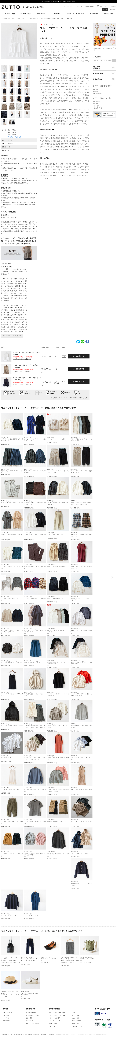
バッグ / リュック (25, 14)
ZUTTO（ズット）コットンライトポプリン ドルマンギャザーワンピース (35, 630)
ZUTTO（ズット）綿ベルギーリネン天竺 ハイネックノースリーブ (58, 630)
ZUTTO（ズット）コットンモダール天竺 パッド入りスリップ (12, 693)
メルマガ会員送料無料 (104, 67)
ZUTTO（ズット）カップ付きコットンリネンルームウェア (81, 821)
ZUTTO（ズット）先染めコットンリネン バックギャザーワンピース (81, 566)
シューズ (68, 14)
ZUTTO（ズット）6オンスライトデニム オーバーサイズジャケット (34, 470)
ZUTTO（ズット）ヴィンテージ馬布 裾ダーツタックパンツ (12, 821)
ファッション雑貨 (9, 14)
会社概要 (43, 1034)
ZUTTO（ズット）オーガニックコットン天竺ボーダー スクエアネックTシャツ (58, 789)
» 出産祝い (96, 103)
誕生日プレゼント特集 (32, 1015)
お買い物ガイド (104, 73)
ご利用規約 (4, 1034)
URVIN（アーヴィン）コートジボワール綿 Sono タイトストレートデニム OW (30, 958)
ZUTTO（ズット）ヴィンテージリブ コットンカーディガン (12, 598)
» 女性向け (96, 89)
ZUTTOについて (69, 6)
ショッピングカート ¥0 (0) (107, 6)
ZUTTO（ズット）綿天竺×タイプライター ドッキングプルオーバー (81, 598)
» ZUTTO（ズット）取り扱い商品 (12, 336)
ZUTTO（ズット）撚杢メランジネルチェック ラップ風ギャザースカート (81, 534)
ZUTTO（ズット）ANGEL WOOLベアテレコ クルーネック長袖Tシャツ (58, 662)
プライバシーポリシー (16, 1034)
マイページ (6, 1018)
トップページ (5, 18)
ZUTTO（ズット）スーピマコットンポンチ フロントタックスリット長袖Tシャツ (12, 630)
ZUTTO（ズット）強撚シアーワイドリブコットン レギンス (35, 566)
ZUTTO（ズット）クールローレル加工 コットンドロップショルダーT (58, 693)
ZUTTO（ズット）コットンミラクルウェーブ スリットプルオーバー (12, 566)
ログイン (79, 6)
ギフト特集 (29, 1018)
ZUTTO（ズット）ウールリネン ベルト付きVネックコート (11, 534)
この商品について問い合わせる (79, 397)
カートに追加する (78, 356)
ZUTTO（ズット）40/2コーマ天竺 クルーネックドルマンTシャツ (81, 630)
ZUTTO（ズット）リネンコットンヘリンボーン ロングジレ (81, 789)
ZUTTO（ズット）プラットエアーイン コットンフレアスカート (12, 853)
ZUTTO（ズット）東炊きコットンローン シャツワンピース (58, 757)
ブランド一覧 (29, 1020)
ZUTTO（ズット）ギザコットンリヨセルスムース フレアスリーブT (81, 757)
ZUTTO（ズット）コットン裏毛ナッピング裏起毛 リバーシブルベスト (35, 502)
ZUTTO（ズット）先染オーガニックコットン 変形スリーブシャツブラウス (35, 853)
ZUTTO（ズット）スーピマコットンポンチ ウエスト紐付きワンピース (35, 439)
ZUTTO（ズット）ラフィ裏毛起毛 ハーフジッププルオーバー (35, 693)
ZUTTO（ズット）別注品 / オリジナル (33, 18)
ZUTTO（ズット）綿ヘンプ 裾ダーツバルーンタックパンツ (58, 566)
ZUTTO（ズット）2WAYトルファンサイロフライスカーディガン (81, 883)
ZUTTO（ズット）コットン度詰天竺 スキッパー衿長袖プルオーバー (58, 502)
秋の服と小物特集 (31, 1012)
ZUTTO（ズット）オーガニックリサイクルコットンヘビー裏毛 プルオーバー (81, 693)
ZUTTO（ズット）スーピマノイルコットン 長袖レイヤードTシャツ (81, 725)
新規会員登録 (89, 6)
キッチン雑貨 (94, 14)
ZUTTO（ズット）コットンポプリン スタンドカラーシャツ (35, 534)
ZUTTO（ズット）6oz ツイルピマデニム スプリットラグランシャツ (58, 853)
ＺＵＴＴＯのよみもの (32, 1023)
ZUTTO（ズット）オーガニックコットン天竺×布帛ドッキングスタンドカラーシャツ (81, 502)
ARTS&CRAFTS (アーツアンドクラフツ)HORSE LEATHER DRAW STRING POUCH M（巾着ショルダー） (10, 960)
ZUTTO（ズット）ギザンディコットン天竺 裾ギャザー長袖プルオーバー (12, 439)
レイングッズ (80, 14)
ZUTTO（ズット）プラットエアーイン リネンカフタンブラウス (58, 725)
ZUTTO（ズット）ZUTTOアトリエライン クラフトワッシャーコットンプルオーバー (34, 757)
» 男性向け (96, 91)
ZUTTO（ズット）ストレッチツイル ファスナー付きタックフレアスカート (58, 470)
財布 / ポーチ (41, 14)
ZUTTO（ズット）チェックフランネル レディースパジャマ (35, 598)
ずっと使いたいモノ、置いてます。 (34, 7)
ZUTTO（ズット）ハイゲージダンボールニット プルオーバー (35, 789)
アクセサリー (56, 14)
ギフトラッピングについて (60, 397)
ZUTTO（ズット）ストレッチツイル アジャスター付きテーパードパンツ (81, 470)
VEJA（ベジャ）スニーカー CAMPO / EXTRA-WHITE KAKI (29, 993)
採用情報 (51, 1034)
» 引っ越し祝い (97, 106)
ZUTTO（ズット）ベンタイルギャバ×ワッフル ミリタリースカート (58, 821)
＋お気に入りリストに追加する (22, 359)
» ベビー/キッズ (98, 93)
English (112, 9)
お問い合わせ (104, 79)
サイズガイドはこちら (14, 137)
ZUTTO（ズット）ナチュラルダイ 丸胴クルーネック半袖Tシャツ (35, 821)
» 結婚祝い (96, 101)
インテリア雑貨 (108, 14)
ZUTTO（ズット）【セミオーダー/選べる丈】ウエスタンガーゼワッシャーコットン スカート (35, 725)
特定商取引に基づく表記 (32, 1034)
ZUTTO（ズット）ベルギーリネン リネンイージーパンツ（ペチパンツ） (81, 439)
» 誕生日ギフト (97, 108)
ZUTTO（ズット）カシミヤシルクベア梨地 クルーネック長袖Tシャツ (81, 662)
